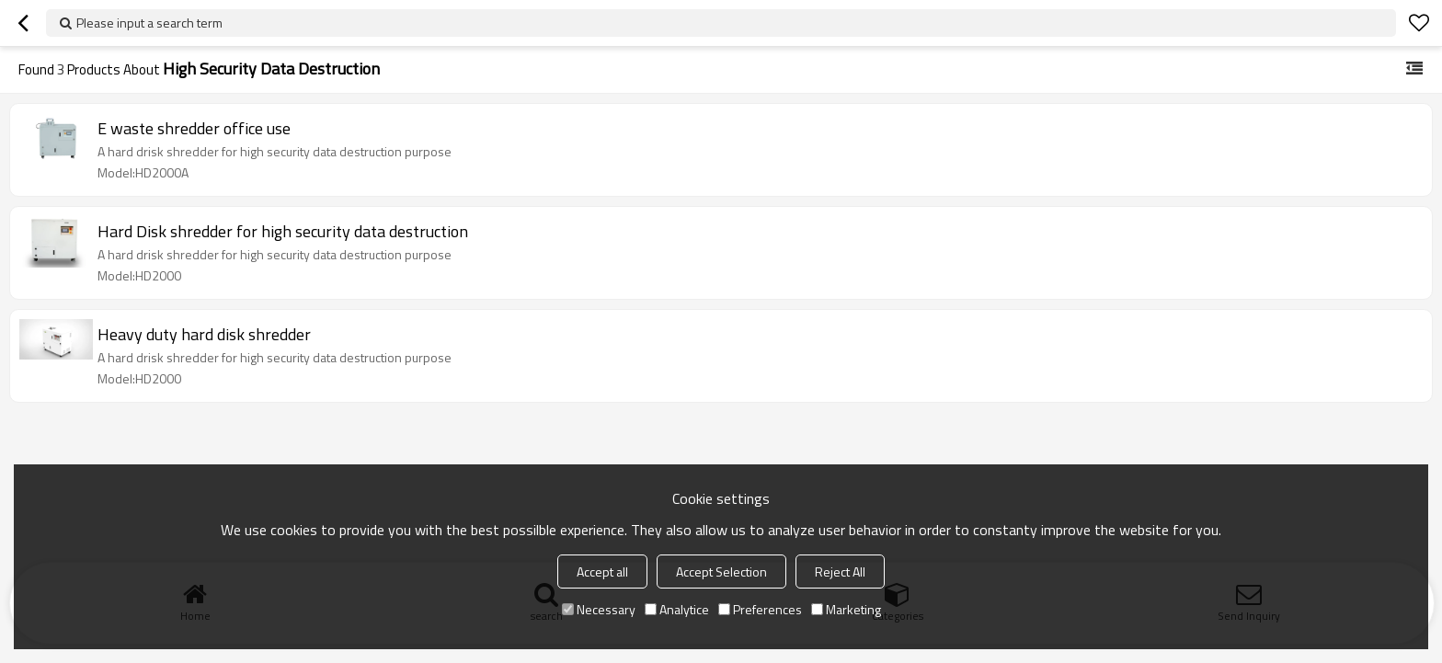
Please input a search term (149, 22)
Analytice (677, 609)
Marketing (846, 609)
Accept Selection (721, 571)
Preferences (760, 609)
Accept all (602, 571)
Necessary (598, 609)
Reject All (840, 571)
